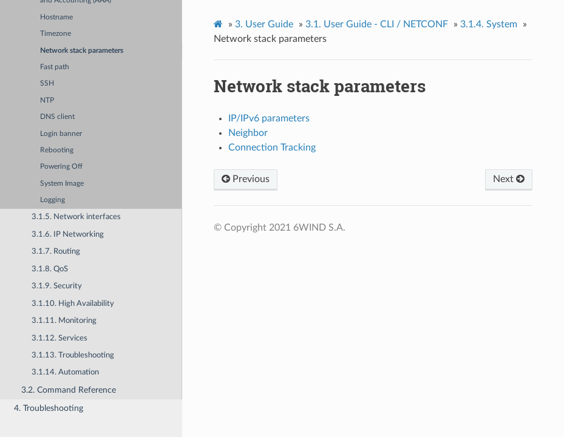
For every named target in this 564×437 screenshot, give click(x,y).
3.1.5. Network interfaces (76, 217)
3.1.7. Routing (56, 252)
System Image (62, 183)
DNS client (57, 116)
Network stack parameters (81, 50)
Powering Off (61, 166)
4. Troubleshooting (48, 408)
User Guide (264, 24)
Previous (246, 179)
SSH (47, 83)
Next (509, 179)
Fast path (54, 67)
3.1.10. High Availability (73, 304)
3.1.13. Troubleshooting (73, 355)
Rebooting (56, 150)
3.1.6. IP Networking (68, 235)
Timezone (55, 33)
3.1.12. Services (59, 338)
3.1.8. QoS (50, 269)
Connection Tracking (272, 147)
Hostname (56, 17)
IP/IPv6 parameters (269, 118)
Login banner (61, 133)
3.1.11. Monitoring (64, 321)
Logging (52, 200)
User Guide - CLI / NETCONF (376, 24)
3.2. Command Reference (68, 390)
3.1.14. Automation (65, 372)
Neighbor (248, 133)
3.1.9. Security (57, 286)
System (488, 24)
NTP (47, 100)
